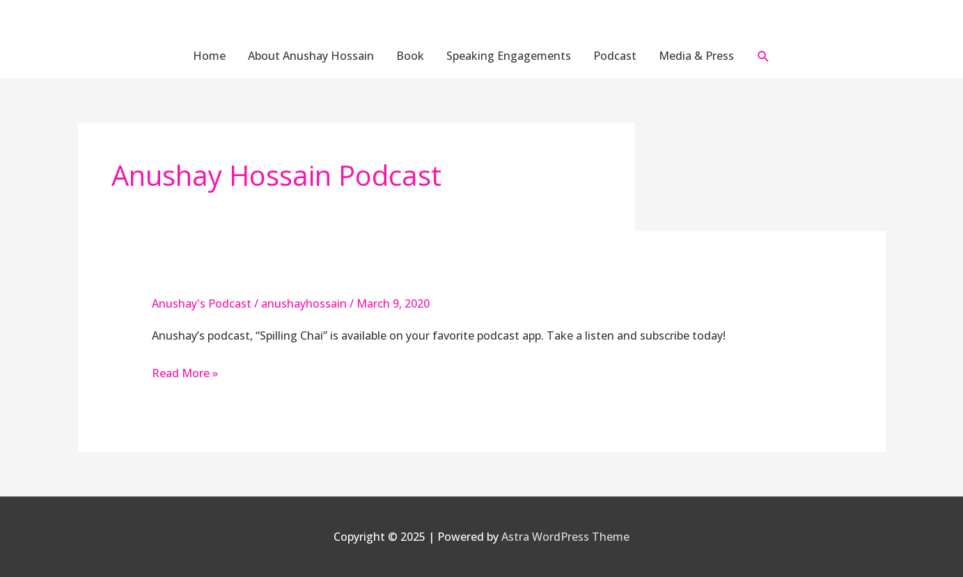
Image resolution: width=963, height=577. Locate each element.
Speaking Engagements (508, 55)
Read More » (185, 373)
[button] (763, 56)
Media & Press (696, 55)
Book (410, 55)
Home (209, 55)
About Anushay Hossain (311, 55)
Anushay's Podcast (201, 303)
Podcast (614, 55)
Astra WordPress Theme (565, 536)
